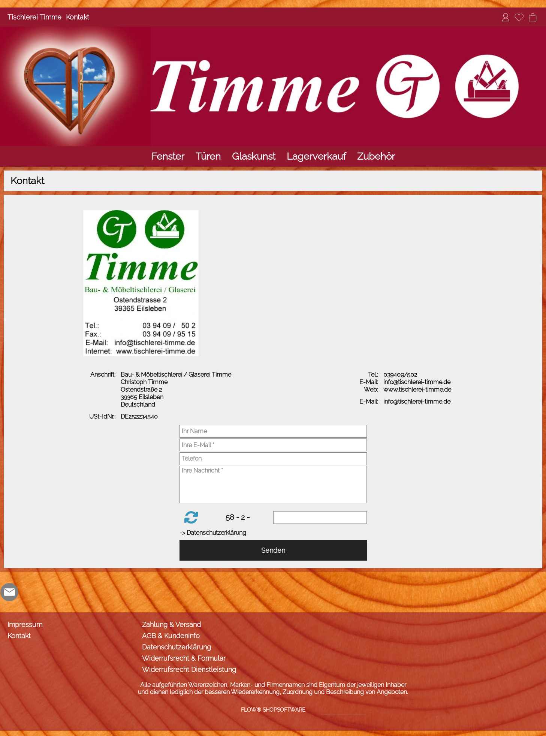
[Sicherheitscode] (320, 517)
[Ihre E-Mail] (273, 444)
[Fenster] (168, 156)
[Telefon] (273, 458)
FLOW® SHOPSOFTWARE (273, 710)
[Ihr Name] (273, 431)
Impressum (24, 624)
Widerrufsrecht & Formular (184, 658)
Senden (273, 550)
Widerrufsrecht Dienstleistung (189, 669)
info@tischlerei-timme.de (417, 382)
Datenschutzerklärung (176, 647)
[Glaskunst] (253, 156)
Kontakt (77, 17)
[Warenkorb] (532, 17)
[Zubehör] (376, 156)
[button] (191, 517)
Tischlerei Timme (34, 17)
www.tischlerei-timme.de (418, 389)
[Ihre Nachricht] (273, 484)
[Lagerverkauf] (316, 156)
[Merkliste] (519, 17)
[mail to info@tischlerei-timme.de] (9, 592)
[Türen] (208, 156)
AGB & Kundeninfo (171, 636)
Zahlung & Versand (171, 624)
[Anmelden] (505, 17)
